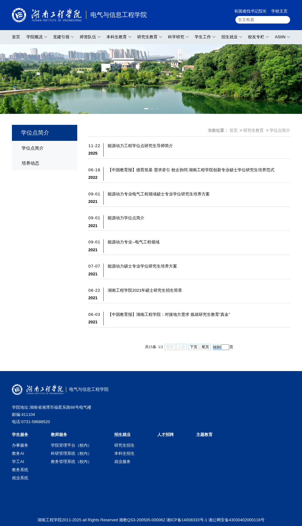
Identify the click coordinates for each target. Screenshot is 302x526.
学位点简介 (33, 148)
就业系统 (20, 478)
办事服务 (20, 445)
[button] (146, 108)
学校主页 (279, 11)
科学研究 (176, 37)
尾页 (205, 347)
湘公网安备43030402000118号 (236, 520)
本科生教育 (116, 37)
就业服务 (122, 461)
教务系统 (20, 469)
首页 (16, 37)
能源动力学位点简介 (126, 217)
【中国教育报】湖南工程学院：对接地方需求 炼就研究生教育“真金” (169, 314)
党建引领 (61, 37)
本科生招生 (124, 453)
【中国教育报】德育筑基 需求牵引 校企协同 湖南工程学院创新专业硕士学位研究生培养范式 (191, 169)
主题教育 (204, 434)
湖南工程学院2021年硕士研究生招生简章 (145, 290)
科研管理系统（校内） (71, 453)
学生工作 (203, 37)
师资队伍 (88, 37)
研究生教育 (147, 37)
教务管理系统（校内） (71, 461)
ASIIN (280, 37)
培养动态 (30, 163)
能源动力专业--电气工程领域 (133, 242)
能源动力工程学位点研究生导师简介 (140, 145)
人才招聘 (165, 434)
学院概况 (34, 37)
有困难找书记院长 (250, 11)
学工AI (18, 461)
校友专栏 (256, 37)
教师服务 (59, 434)
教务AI (18, 453)
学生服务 (20, 434)
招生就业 (229, 37)
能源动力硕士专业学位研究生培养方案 (142, 266)
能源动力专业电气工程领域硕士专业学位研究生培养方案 (159, 194)
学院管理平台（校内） (71, 445)
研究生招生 (124, 445)
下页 (193, 347)
